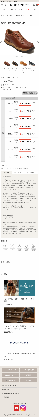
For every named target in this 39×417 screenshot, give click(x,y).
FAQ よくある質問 (29, 370)
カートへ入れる (26, 103)
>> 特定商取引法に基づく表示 (10, 393)
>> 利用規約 (5, 389)
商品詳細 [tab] (6, 172)
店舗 (35, 9)
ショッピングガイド (10, 370)
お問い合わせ (10, 380)
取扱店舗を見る (30, 93)
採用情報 (28, 380)
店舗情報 (28, 375)
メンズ (11, 9)
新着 (4, 9)
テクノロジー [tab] (17, 172)
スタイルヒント (25, 207)
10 (25, 56)
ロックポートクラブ (10, 375)
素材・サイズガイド (6, 168)
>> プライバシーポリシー (9, 385)
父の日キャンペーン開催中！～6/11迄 (9, 1)
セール (27, 9)
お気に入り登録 (33, 103)
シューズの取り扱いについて (20, 168)
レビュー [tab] (30, 172)
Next (38, 42)
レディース (19, 9)
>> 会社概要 (5, 397)
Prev (1, 42)
